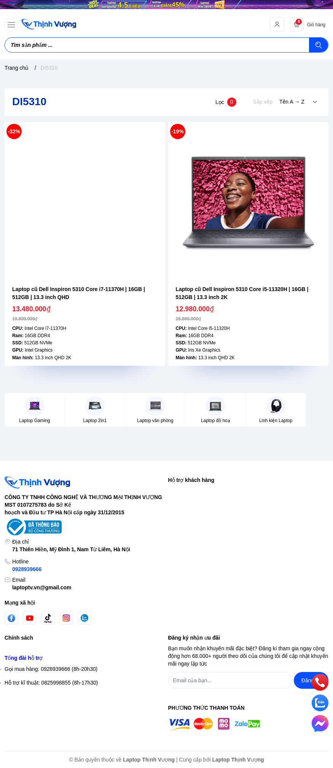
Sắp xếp (262, 102)
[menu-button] (11, 25)
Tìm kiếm (179, 461)
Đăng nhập (181, 474)
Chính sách (19, 608)
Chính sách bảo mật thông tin (39, 619)
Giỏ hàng (179, 502)
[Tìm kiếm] (318, 45)
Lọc (225, 102)
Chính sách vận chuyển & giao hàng (47, 660)
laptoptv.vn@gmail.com (41, 557)
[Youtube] (29, 587)
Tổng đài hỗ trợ (24, 704)
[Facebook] (11, 588)
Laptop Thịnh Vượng (149, 760)
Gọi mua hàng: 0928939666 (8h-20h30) (51, 715)
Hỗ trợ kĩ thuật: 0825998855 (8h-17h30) (51, 729)
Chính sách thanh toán (31, 673)
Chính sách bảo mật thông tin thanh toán (52, 632)
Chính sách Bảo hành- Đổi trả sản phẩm (52, 687)
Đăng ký (178, 488)
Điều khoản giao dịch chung (37, 646)
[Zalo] (84, 588)
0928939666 (26, 539)
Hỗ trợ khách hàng (191, 449)
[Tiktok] (48, 588)
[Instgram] (66, 588)
